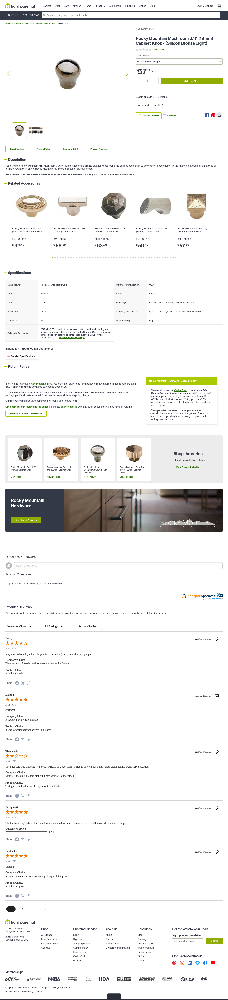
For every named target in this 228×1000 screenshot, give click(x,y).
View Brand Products (26, 520)
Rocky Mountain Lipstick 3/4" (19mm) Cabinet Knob (152, 230)
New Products (49, 939)
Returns (77, 960)
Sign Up (209, 5)
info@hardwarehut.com (18, 931)
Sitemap (38, 991)
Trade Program (146, 947)
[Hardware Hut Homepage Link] (20, 5)
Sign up (214, 941)
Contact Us (79, 952)
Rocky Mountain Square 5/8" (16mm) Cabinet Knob (193, 230)
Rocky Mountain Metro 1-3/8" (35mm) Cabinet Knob (69, 230)
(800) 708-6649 (30, 15)
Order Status (80, 956)
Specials (45, 947)
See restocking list (41, 383)
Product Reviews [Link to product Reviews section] (98, 149)
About (109, 934)
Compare (169, 115)
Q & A (141, 960)
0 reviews (159, 49)
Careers (110, 939)
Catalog (142, 939)
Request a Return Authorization (26, 413)
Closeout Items (49, 943)
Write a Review (88, 626)
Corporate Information (118, 947)
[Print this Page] (219, 115)
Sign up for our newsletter (186, 935)
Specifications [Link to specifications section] (17, 149)
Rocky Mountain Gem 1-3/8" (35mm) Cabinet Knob (110, 230)
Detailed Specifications (23, 356)
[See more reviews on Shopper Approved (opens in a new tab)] (28, 683)
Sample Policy (80, 947)
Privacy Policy (12, 991)
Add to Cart (192, 81)
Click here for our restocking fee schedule (28, 406)
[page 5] (56, 909)
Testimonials (112, 943)
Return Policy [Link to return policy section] (43, 149)
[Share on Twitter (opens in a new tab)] (23, 683)
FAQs (141, 956)
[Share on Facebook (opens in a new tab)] (17, 683)
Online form (180, 390)
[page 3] (33, 909)
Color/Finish (142, 55)
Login (199, 5)
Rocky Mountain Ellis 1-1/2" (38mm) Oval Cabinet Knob (27, 230)
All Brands (46, 934)
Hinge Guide (144, 952)
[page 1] (11, 909)
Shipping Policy (81, 943)
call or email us (69, 406)
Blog (140, 934)
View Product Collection (188, 467)
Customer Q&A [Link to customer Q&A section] (70, 149)
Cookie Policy (26, 991)
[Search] (131, 15)
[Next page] (68, 909)
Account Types (146, 943)
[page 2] (22, 909)
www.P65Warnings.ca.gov (72, 337)
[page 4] (45, 909)
